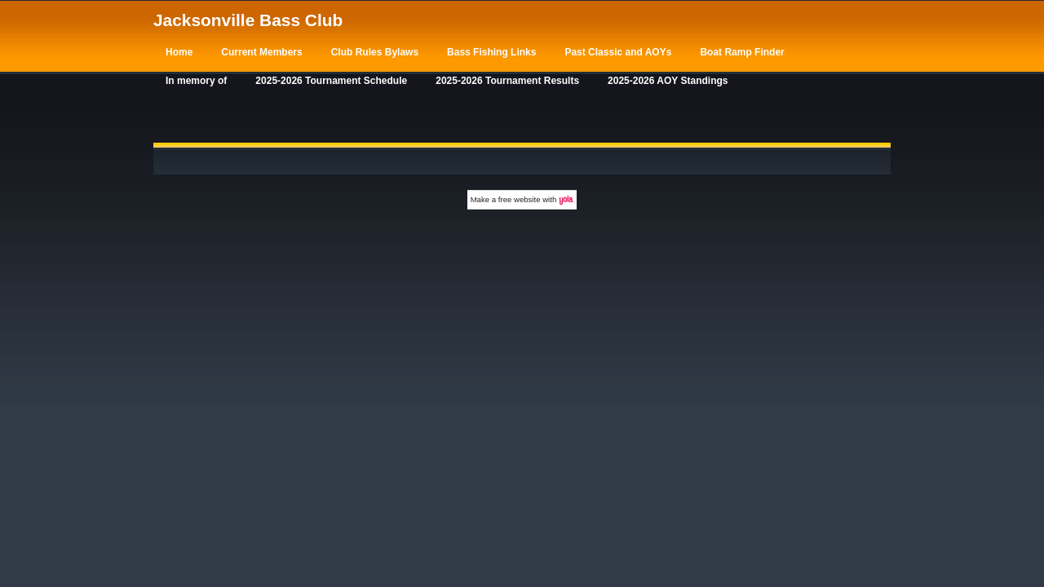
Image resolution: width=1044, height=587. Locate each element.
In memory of (196, 80)
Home (179, 52)
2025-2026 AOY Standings (668, 80)
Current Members (261, 52)
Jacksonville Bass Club (248, 20)
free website (519, 199)
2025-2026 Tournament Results (507, 80)
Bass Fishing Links (491, 52)
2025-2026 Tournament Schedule (331, 80)
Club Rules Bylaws (374, 52)
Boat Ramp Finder (742, 52)
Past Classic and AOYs (617, 52)
